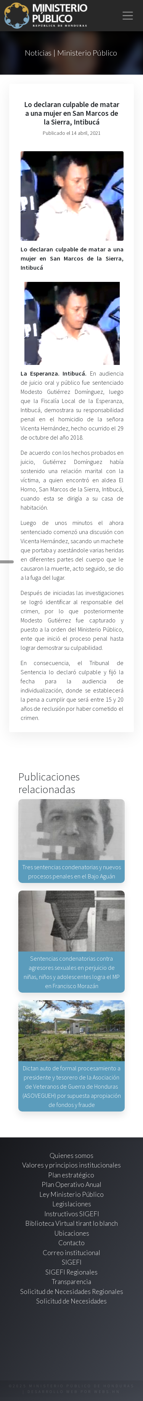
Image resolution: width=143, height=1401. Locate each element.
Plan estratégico (71, 1175)
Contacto (71, 1243)
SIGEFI (72, 1262)
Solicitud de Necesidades (71, 1301)
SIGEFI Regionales (71, 1272)
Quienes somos (71, 1156)
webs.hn (107, 1391)
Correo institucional (71, 1253)
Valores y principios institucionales (71, 1165)
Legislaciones (71, 1204)
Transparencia (71, 1282)
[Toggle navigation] (128, 15)
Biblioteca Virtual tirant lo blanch (71, 1223)
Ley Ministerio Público (71, 1194)
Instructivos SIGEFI (71, 1214)
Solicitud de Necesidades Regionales (71, 1291)
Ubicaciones (71, 1233)
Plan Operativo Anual (71, 1184)
